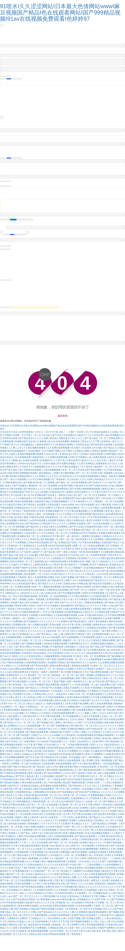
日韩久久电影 (102, 789)
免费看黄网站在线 (99, 599)
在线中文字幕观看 (114, 855)
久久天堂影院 (94, 640)
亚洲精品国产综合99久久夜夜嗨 (31, 441)
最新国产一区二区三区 (43, 678)
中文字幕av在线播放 (68, 466)
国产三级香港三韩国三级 (84, 773)
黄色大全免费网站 (59, 526)
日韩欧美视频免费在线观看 (102, 874)
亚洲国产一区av (104, 669)
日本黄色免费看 (84, 905)
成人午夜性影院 (104, 504)
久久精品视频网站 (111, 864)
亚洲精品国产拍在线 (45, 495)
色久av (59, 801)
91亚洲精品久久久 (26, 634)
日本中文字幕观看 (91, 716)
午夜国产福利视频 (113, 842)
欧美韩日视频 (100, 586)
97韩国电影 (96, 687)
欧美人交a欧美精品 (78, 817)
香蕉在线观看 (46, 567)
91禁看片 (24, 615)
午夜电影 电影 (100, 609)
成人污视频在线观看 (38, 624)
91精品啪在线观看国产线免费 (34, 845)
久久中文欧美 (24, 552)
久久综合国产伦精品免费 (49, 741)
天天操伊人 (107, 732)
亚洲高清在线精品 (30, 785)
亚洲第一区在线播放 (70, 757)
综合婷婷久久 (85, 741)
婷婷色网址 (6, 624)
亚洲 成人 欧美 (112, 511)
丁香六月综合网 (11, 820)
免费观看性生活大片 (79, 643)
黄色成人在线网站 (66, 669)
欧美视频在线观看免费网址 (54, 785)
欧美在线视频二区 (85, 684)
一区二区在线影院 (18, 571)
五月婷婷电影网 (40, 921)
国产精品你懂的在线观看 (87, 811)
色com (51, 441)
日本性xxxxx (6, 669)
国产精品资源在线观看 (90, 770)
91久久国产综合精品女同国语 (21, 899)
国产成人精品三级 (13, 470)
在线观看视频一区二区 (38, 725)
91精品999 (66, 656)
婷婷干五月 (12, 631)
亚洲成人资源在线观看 (92, 454)
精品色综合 (99, 514)
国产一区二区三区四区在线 (89, 473)
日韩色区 (32, 868)
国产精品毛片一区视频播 (76, 564)
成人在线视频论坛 (82, 899)
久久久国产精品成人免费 (64, 877)
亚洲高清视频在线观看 (63, 905)
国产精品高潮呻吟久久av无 (57, 773)
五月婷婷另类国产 (55, 826)
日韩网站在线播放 (77, 523)
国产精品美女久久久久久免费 (34, 438)
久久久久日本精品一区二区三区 (52, 533)
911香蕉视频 (43, 899)
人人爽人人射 (15, 447)
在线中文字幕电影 (116, 706)
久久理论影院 (69, 735)
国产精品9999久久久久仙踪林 (81, 662)
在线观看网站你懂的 (45, 577)
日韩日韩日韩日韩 (53, 833)
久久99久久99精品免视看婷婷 (25, 612)
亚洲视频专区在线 (15, 523)
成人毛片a (28, 495)
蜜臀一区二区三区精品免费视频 (89, 545)
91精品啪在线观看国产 (39, 691)
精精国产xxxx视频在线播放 (87, 871)
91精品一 (74, 552)
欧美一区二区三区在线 (73, 470)
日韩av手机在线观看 (38, 542)
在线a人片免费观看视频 (92, 795)
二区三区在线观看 (39, 842)
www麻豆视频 (110, 659)
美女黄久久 (67, 871)
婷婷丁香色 (81, 678)
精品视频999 (67, 605)
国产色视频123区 (45, 722)
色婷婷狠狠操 (61, 596)
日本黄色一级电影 (10, 618)
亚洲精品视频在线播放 (102, 643)
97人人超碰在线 (37, 770)
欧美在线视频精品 (17, 451)
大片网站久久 (26, 564)
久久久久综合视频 (15, 713)
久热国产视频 (74, 918)
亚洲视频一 (73, 861)
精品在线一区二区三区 (58, 631)
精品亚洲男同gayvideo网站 (60, 747)
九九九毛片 (53, 476)
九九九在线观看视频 (75, 691)
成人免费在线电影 (98, 457)
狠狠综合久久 (13, 593)
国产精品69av (33, 523)
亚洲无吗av (55, 492)
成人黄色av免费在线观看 (26, 905)
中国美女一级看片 (39, 672)
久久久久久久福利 (9, 564)
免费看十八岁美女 (70, 839)
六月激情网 (80, 893)
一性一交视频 (28, 618)
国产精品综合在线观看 (100, 583)
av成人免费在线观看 (34, 826)
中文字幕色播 (61, 890)
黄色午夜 (58, 564)
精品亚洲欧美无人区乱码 (99, 653)
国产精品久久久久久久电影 (80, 883)
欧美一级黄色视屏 (38, 580)
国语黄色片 (11, 590)
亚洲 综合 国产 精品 (90, 646)
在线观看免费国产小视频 (89, 710)
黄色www (74, 896)
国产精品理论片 (31, 716)
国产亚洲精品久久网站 (12, 836)
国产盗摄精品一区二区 (43, 808)
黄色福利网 (6, 864)
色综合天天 (36, 463)
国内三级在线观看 (47, 530)
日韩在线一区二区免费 (44, 710)
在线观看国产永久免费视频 (33, 928)
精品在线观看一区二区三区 (48, 795)
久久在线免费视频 (65, 678)
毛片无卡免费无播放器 (94, 650)
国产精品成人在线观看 (34, 504)
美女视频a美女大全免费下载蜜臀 (104, 618)
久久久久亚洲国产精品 (112, 811)
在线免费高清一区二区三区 (58, 517)
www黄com (49, 571)
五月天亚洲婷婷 (56, 653)
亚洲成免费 (49, 763)
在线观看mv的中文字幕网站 (83, 533)
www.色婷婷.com (71, 504)
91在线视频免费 (23, 457)
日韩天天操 (112, 713)
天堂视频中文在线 (22, 694)
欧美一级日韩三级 (22, 678)
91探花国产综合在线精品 (34, 653)
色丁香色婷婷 (59, 479)
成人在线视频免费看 (11, 637)
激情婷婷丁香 (57, 672)
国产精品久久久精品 (114, 447)
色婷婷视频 (94, 877)
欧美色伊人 (100, 826)
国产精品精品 (100, 823)
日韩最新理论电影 (94, 526)
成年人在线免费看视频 (101, 703)
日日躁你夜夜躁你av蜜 (94, 706)
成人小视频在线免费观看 (91, 602)
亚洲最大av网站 (82, 451)
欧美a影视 (66, 754)
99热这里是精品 (75, 868)
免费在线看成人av (44, 564)
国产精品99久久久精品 (37, 526)
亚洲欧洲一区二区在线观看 (69, 902)
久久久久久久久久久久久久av (50, 618)
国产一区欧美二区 (79, 432)
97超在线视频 (7, 814)
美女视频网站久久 (76, 627)
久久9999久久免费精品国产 (68, 706)
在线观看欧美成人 (24, 792)
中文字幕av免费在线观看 (96, 672)
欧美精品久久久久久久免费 (92, 558)
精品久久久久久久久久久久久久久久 (97, 886)
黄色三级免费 (35, 773)
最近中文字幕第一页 (109, 890)
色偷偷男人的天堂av (114, 473)
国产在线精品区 (34, 763)
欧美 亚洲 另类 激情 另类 (103, 931)
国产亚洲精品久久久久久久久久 (35, 558)
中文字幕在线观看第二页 (44, 498)
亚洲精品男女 (13, 675)
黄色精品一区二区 (61, 924)
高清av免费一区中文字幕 (62, 624)
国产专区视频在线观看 (69, 593)
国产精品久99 (112, 602)
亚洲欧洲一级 (35, 571)
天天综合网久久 (52, 744)
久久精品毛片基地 (13, 504)
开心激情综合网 (108, 839)
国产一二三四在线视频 (89, 864)
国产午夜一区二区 (9, 880)
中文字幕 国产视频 (33, 744)
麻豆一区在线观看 (46, 514)
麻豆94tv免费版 (80, 852)
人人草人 (24, 842)
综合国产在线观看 (111, 880)
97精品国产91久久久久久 (54, 523)
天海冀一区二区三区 (103, 905)
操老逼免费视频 (64, 763)
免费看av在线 (46, 880)
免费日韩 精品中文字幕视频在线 (62, 886)
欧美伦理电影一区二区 (22, 561)
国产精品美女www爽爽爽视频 (83, 849)
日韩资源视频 (37, 852)
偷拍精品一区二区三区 (63, 675)
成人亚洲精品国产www (69, 498)
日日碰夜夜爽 (88, 637)
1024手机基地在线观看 (12, 902)
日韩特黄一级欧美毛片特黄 (43, 811)
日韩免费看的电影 (28, 880)
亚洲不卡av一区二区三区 (13, 703)
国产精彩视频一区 (50, 539)
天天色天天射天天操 (80, 931)
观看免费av (40, 792)
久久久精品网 (78, 501)
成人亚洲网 (88, 760)
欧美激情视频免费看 (38, 931)
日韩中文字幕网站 (78, 457)
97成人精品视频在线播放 (97, 833)
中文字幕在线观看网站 (54, 697)
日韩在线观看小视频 (71, 650)
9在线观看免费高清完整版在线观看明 (95, 735)
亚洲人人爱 (20, 868)
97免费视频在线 (21, 871)
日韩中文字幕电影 (85, 669)
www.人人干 (51, 820)
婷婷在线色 (98, 615)
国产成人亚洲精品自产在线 (63, 542)
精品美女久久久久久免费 (47, 874)
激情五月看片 (109, 489)
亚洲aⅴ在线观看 (36, 599)
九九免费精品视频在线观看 (111, 662)
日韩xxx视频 (49, 463)
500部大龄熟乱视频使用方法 (90, 747)
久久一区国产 (70, 741)
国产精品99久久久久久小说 (82, 785)
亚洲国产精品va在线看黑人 (85, 915)
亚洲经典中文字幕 (9, 845)
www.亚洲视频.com (114, 435)
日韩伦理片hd (107, 915)
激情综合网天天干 (46, 444)
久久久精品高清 (60, 555)
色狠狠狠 (39, 561)
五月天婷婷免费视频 (115, 615)
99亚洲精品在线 (76, 561)
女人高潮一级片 (73, 928)
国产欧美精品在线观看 (33, 886)
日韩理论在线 (83, 444)
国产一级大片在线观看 (15, 479)
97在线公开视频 (40, 646)
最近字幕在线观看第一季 (46, 789)
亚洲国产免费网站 (106, 928)
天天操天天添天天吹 (110, 691)
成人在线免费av (103, 684)
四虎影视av (101, 883)
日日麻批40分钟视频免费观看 (105, 751)
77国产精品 (88, 826)
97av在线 (85, 861)
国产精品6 (45, 555)
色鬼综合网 (25, 498)
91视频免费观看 (52, 656)
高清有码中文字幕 (50, 536)
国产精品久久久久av (111, 877)
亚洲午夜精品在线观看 (78, 697)
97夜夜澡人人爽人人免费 (102, 798)
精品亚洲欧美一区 (75, 507)
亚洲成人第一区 (71, 795)
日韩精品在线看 (56, 928)
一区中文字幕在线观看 (52, 612)
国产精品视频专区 (116, 656)
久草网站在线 (39, 694)
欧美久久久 (6, 678)
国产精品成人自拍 (42, 766)
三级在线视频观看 (52, 470)
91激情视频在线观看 (35, 662)
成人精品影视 (52, 852)
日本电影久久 (57, 855)
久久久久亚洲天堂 (30, 539)
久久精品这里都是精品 (106, 830)
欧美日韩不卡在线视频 (44, 814)
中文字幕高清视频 (82, 514)
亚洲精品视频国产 (61, 501)
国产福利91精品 (21, 855)
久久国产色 (111, 482)
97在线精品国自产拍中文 (20, 492)
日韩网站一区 (17, 763)
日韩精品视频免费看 (64, 836)
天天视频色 (93, 691)
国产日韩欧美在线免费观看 (13, 773)
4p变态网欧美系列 (9, 466)
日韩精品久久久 (38, 918)
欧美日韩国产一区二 (42, 779)
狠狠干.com (71, 580)
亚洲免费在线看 (101, 634)
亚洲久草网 (25, 779)
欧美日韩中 (99, 741)
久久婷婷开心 (92, 590)
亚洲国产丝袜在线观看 (34, 747)
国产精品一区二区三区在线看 (64, 842)
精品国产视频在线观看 (74, 782)
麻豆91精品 (88, 498)
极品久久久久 (115, 776)
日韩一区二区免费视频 (94, 656)
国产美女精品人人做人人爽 (50, 634)
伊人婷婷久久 (8, 665)
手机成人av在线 (34, 751)
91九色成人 (62, 896)
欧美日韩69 (24, 590)
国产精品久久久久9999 (100, 817)
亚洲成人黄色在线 (102, 738)
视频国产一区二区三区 (74, 640)
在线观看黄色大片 (80, 798)
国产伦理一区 (77, 590)
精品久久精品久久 (36, 703)
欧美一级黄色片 (92, 880)
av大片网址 (67, 451)
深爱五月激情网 (71, 687)
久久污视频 (11, 460)
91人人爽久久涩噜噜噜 (76, 912)
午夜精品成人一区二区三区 (39, 706)
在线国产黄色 (17, 602)
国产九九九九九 (69, 602)
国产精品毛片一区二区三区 (84, 725)
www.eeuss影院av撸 (61, 899)
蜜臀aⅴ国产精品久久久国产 (69, 722)
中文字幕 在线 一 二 (59, 432)
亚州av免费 (44, 507)
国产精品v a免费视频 (28, 858)
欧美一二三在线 (103, 782)
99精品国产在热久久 (74, 801)
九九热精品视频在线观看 (65, 615)
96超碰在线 (55, 732)
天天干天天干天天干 (51, 823)
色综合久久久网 (14, 795)
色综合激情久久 (83, 492)
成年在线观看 (88, 504)
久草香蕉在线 (102, 845)
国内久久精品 (13, 760)
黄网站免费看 (109, 640)
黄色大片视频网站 (94, 754)
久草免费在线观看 (10, 710)
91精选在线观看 (88, 766)
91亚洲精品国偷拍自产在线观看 (100, 567)
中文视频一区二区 (104, 902)
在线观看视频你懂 (113, 687)
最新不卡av (10, 830)
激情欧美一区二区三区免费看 (43, 485)
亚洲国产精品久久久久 (91, 842)
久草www (119, 902)
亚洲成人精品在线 (15, 751)
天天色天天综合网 (13, 798)
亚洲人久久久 (97, 744)
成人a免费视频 (66, 811)
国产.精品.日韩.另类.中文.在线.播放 (21, 555)
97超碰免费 (7, 905)
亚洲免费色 (30, 738)
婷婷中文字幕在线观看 (11, 489)
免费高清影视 (22, 811)
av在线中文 (45, 877)
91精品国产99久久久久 (32, 820)
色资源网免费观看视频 (11, 574)
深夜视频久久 (72, 646)
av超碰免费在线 (60, 489)
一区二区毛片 (44, 574)
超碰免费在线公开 (68, 770)
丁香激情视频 (92, 719)
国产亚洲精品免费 (91, 918)
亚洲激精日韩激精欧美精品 (13, 691)
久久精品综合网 (64, 808)
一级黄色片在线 (64, 495)
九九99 (107, 694)
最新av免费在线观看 (60, 665)
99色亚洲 (89, 902)
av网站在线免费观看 (23, 669)
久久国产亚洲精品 (86, 463)
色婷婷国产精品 (43, 501)
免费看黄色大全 (104, 463)
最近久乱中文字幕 (113, 549)
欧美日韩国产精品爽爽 (77, 703)
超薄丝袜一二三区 (58, 817)
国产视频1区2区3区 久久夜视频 (39, 482)
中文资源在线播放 (99, 432)
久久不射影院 (94, 732)
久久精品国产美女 (44, 729)
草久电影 (98, 447)
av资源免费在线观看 (111, 507)
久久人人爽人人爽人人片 (41, 719)
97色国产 (67, 732)
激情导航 (8, 789)
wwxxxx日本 (52, 454)
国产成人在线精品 (24, 789)
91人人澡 (117, 463)
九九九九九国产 (99, 861)
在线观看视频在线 (74, 612)
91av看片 (76, 447)
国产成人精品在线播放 (113, 571)
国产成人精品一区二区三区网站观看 (102, 438)
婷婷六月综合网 (116, 624)
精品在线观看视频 (24, 501)
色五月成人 (102, 460)
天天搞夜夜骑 (57, 646)
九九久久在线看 (34, 849)
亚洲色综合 (115, 564)
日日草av (74, 555)
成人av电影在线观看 (28, 460)
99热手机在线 (37, 517)
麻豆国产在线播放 (20, 909)
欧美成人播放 (22, 517)
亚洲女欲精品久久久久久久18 (42, 864)
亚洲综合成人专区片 (69, 454)
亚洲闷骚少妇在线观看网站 (14, 659)
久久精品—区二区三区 (39, 681)
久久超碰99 (62, 621)
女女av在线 (45, 905)
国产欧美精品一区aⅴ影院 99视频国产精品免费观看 (34, 684)
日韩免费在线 (76, 890)
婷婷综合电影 (115, 621)
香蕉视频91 (34, 823)
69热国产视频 (96, 549)
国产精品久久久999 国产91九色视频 (44, 687)
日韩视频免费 (22, 852)
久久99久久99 (39, 883)
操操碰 (3, 451)
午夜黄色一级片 (84, 634)
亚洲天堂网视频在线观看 (25, 473)
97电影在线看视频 (15, 662)
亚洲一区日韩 (63, 814)
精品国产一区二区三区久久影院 (71, 858)
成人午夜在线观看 (53, 782)
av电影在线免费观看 (59, 915)
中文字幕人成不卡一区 (15, 697)
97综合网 (103, 766)
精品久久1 (89, 612)
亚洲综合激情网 (100, 451)
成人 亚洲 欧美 (96, 855)
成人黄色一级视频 (85, 675)
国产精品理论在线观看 (102, 444)
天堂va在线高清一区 (26, 609)
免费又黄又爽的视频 (64, 473)
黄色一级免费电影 (104, 760)
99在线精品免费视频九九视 (38, 836)
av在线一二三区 (8, 858)
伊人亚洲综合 (28, 514)
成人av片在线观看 (51, 637)
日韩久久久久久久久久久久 (32, 631)
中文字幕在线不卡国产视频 (43, 659)
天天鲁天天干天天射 (59, 921)
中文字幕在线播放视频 (76, 511)
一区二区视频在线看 (97, 893)
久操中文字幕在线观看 (81, 738)
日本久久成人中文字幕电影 (74, 599)
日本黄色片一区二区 (45, 669)
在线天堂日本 (115, 555)
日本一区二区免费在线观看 (93, 555)
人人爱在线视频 (48, 896)
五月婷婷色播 (23, 665)
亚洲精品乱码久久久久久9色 (109, 675)
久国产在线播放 (19, 485)
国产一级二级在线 (70, 536)
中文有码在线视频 (94, 722)
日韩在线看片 (54, 504)
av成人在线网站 (81, 808)
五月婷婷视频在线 (22, 801)
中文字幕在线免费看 (51, 716)
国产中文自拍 (33, 757)
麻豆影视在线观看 (98, 912)
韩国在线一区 (76, 909)
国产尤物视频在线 (60, 725)
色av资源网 (30, 574)
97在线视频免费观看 (14, 757)
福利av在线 (60, 700)
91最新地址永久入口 (76, 618)
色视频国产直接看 (67, 820)
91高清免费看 (62, 441)
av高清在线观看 (38, 520)
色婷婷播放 (84, 580)
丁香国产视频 (59, 681)
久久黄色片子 (118, 833)
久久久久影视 (24, 808)
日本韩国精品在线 (9, 779)
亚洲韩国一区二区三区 (70, 804)
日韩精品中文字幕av (43, 893)
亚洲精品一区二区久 (105, 820)
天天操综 (77, 656)
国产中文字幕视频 (93, 909)
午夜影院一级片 (25, 577)
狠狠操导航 (38, 457)
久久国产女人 (113, 593)
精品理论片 (14, 785)
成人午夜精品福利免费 (55, 561)
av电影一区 (62, 909)
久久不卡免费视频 (17, 542)
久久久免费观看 (25, 830)
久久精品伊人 (26, 890)
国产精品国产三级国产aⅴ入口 (32, 735)
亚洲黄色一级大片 (110, 441)
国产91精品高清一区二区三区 (101, 729)
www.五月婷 (85, 615)
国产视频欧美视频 (80, 921)
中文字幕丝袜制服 (113, 470)
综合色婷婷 (49, 751)
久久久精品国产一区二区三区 (36, 675)
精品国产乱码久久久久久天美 (40, 902)
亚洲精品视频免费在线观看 (30, 454)
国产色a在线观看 (40, 665)
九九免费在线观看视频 (58, 447)
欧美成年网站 (72, 766)
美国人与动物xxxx (24, 754)
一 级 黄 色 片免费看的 (67, 751)
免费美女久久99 (107, 849)
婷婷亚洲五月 (7, 650)
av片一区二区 (117, 634)
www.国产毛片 (117, 605)
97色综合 (28, 729)
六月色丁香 (87, 830)
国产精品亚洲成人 (79, 621)
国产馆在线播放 (66, 792)
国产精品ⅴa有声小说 (32, 833)
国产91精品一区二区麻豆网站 (21, 741)
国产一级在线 (8, 609)
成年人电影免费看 (107, 773)
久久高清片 (46, 798)
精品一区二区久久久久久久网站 (22, 912)
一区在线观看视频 (110, 763)
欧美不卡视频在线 (99, 564)
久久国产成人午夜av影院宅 (67, 460)
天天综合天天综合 (9, 432)
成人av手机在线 (96, 681)
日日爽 (4, 476)
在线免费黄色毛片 (28, 530)
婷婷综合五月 (95, 858)
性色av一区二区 (109, 716)
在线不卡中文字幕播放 (69, 530)
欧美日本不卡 (20, 864)
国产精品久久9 (73, 830)
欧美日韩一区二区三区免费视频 (52, 738)
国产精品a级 (109, 710)
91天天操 (65, 789)
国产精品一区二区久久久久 (95, 530)
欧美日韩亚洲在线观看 (60, 545)
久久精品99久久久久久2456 (110, 561)
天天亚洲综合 (117, 700)
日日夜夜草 (21, 931)
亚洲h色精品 (21, 580)
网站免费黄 (52, 770)
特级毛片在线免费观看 (69, 760)
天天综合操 (72, 479)
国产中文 (110, 747)
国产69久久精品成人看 (27, 776)
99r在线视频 (10, 520)
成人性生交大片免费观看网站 (33, 915)
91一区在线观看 (23, 814)
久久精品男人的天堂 (37, 817)
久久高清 (84, 687)
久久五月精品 (93, 507)
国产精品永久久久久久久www (85, 571)
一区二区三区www (41, 435)
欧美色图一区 (46, 596)
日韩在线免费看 (62, 798)
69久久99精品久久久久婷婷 (85, 631)
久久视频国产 (76, 567)
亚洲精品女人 (30, 545)
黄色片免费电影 (49, 760)
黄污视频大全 (61, 719)
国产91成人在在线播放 (63, 435)
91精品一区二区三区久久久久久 (107, 665)
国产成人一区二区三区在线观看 (42, 804)
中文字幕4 (93, 517)
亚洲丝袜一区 (15, 545)
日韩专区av (23, 463)
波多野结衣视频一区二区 (70, 659)
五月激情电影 (91, 890)
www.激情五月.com (60, 845)
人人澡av (106, 918)
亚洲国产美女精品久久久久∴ (77, 823)
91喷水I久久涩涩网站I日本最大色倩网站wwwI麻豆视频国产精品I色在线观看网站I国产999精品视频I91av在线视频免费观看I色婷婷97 (60, 12)
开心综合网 (16, 495)
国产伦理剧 (75, 489)
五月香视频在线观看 (113, 770)
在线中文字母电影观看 (93, 593)
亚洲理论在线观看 (32, 470)
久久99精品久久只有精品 (38, 713)
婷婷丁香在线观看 (98, 621)
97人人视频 (60, 729)
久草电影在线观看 (32, 637)
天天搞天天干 (27, 466)
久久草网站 (40, 476)
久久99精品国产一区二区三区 (45, 871)
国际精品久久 (63, 571)
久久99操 (85, 751)
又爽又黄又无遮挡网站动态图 (68, 880)
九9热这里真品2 (86, 820)
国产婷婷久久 (83, 577)
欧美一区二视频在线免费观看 (47, 586)
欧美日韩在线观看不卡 (91, 552)
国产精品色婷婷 (8, 627)
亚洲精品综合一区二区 (28, 536)
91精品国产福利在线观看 (42, 909)
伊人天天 (10, 931)
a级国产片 (37, 552)
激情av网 (70, 634)
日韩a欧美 (28, 795)
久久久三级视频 (94, 501)
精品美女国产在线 (63, 779)
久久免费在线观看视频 (56, 457)
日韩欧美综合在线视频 (57, 590)
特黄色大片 (16, 747)
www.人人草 (25, 893)
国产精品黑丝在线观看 (104, 814)
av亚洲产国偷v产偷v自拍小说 (73, 485)
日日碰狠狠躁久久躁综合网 (21, 533)
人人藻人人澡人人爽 (100, 921)
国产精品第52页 (56, 580)
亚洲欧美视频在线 (74, 672)
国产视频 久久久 (19, 719)
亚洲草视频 (110, 454)
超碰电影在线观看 (98, 852)
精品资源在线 (112, 744)
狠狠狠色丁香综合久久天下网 (85, 441)
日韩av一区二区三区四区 (50, 609)
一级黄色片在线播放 (90, 536)
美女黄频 (51, 792)
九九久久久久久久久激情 (111, 725)
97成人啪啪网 (116, 485)
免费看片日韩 (78, 924)
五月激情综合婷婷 (31, 760)
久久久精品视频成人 (25, 444)
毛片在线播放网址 (71, 716)
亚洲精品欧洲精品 (76, 729)
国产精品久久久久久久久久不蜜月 (92, 605)
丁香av (61, 830)
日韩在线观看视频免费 (63, 713)
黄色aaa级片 (53, 650)
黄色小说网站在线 (76, 520)
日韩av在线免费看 (52, 640)
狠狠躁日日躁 (115, 883)
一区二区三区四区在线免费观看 (44, 839)
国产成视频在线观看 (32, 643)
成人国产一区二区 (83, 495)
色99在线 (107, 804)
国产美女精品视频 (17, 681)
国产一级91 (63, 552)
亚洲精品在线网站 (65, 444)
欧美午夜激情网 (8, 552)
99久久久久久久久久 (75, 653)
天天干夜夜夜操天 (39, 855)
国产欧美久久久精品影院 (47, 754)
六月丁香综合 (86, 466)
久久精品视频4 (47, 776)
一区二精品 (19, 706)
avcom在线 (103, 574)
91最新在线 (112, 924)
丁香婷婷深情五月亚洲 (33, 511)
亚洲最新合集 (20, 624)
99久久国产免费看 (65, 577)
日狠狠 (90, 782)
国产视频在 (109, 801)
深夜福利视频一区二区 (43, 801)
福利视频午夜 (115, 861)
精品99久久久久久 (30, 593)
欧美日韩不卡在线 (68, 864)
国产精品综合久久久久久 (51, 912)
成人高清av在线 (49, 593)
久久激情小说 (22, 549)
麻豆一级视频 (20, 599)
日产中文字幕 (13, 539)
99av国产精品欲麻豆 (83, 779)
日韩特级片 (23, 520)
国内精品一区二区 (104, 779)
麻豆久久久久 (89, 460)
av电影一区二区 (94, 801)
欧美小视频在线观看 (73, 833)
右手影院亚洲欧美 (100, 596)
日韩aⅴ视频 (79, 732)
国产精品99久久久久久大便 (37, 489)
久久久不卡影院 (64, 514)
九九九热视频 (42, 492)
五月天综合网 (89, 928)
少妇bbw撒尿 (34, 451)
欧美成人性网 (35, 697)
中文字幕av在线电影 (82, 814)
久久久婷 (82, 877)
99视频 (33, 615)
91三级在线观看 (16, 687)
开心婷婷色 (10, 921)
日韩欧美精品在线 (13, 482)
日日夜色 (114, 789)
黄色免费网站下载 (66, 710)
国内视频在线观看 (29, 596)
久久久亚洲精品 (96, 539)
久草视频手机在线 (44, 890)
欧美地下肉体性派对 (10, 886)
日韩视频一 (113, 823)
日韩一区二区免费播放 (76, 855)
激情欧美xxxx (100, 624)
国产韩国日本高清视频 (112, 646)
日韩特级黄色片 (27, 432)
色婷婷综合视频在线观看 (55, 643)
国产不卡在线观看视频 (45, 830)
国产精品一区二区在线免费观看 (72, 482)
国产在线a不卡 (96, 482)
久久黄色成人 (89, 574)
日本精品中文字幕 (89, 896)
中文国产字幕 (99, 899)
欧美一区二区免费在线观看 (17, 586)
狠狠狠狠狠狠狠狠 (92, 489)
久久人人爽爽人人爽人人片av (90, 713)
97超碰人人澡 (24, 921)
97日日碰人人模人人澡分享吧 (45, 549)
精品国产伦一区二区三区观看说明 (73, 776)
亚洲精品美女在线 (56, 883)
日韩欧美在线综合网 (109, 836)
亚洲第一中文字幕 (22, 435)
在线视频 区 (58, 558)
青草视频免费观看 (96, 924)
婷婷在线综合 (95, 678)
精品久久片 (102, 637)
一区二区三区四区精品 (11, 729)
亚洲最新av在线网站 (97, 627)
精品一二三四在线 (112, 858)
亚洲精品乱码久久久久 (26, 507)
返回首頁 (63, 415)
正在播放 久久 (47, 858)
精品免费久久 (15, 716)
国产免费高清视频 (66, 463)
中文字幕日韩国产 (92, 804)
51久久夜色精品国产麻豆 (24, 583)
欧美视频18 (46, 460)
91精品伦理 (26, 766)
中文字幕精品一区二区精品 (106, 495)
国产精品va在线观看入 (86, 836)
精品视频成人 (46, 473)
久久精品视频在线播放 (34, 447)
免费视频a (65, 852)
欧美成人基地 (11, 915)
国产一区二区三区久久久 (26, 896)
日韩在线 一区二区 (15, 849)
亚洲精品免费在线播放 (109, 533)
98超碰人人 (14, 833)
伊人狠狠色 (68, 492)
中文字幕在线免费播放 (89, 542)
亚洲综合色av (70, 583)
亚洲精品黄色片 (25, 476)
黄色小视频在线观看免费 (53, 861)
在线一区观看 (11, 530)
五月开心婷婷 (77, 719)
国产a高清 (54, 602)
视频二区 (90, 561)
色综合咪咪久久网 (57, 918)
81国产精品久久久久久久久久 (66, 574)
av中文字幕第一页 (59, 931)
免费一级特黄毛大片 (77, 681)
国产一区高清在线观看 (98, 523)
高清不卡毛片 (80, 517)
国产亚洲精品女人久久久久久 (99, 792)
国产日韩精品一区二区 (37, 602)
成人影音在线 (114, 650)
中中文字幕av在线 (57, 627)
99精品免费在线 (21, 672)
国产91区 (79, 792)
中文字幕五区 (58, 507)
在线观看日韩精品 (56, 520)
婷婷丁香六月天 (73, 826)
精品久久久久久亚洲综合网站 (27, 656)
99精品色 (83, 583)
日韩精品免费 (103, 612)
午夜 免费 (9, 811)
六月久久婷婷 (86, 479)
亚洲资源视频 (53, 599)
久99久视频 (58, 766)
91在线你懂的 (45, 615)
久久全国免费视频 (93, 659)
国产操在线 (50, 552)
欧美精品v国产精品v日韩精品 (77, 586)
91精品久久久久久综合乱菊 (90, 435)
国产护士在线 (77, 526)
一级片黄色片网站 (109, 631)
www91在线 (6, 473)
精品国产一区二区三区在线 (19, 874)
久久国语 (115, 523)
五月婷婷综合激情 (9, 438)
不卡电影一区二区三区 (30, 640)
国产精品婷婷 (113, 741)
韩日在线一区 (61, 567)
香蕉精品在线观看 (81, 665)
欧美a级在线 (112, 514)
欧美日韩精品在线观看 (54, 934)
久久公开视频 (33, 861)
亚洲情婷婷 (71, 558)
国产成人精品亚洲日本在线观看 (35, 924)
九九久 (64, 849)
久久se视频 (55, 735)
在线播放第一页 (99, 577)
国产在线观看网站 (71, 637)
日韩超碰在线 (24, 627)
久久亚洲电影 (104, 785)
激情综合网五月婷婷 (25, 605)
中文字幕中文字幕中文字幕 (74, 549)
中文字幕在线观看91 (79, 596)
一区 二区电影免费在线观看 (75, 744)
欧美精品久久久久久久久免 (74, 874)
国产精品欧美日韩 (50, 757)
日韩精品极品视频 (9, 558)
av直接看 (43, 545)
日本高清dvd (66, 476)
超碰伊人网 (20, 817)
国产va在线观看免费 (43, 700)
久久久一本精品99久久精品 (61, 694)
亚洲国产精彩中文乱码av (25, 567)
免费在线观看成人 (56, 703)
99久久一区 (42, 432)
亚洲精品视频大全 (55, 511)
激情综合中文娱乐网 (25, 650)
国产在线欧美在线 (99, 485)
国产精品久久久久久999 (50, 583)
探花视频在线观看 (94, 868)
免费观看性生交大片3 (45, 466)
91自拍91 (87, 447)
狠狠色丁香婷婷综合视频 (25, 877)
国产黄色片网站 (23, 646)
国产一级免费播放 (91, 757)
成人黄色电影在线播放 (15, 823)
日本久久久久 (76, 438)
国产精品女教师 (94, 470)
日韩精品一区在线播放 (82, 789)
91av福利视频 (38, 590)
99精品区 (13, 924)
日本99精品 (110, 868)
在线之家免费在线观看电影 (77, 609)
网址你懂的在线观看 (32, 782)
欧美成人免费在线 (59, 438)
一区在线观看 (87, 845)
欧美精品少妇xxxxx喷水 (16, 770)
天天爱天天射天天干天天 (104, 492)
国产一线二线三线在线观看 (73, 539)
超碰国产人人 (68, 684)
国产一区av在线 (104, 498)
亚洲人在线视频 (84, 624)
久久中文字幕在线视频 (39, 479)
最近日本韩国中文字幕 (97, 520)
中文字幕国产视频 (51, 451)
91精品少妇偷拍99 (22, 700)
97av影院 (41, 650)
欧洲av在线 (10, 808)
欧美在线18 (115, 637)
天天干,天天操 (39, 627)
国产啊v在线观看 (17, 804)
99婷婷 (12, 476)
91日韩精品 (73, 700)
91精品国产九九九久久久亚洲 (95, 700)
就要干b (75, 845)
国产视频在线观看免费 (37, 732)
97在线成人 (58, 691)
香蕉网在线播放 (31, 798)
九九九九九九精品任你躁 (29, 934)
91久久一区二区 (99, 776)
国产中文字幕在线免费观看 (86, 763)
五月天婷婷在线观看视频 (86, 476)
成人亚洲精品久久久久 (14, 725)
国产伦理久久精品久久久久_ (52, 868)
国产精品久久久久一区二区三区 (19, 722)
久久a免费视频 (96, 511)
